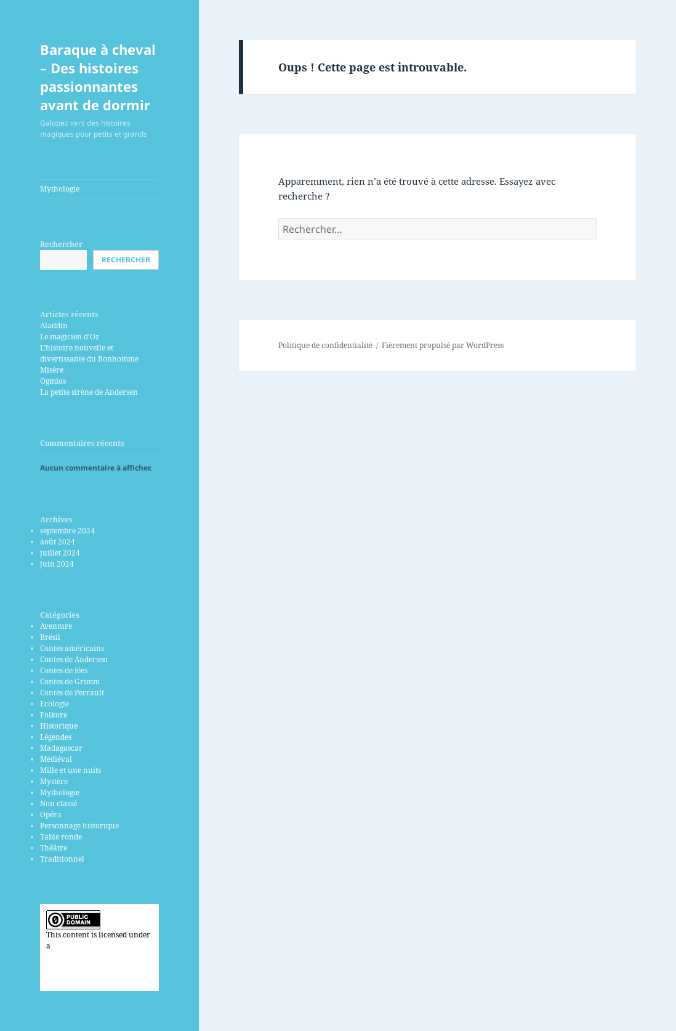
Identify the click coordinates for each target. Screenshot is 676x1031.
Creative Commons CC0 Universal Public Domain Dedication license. (90, 956)
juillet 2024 (60, 553)
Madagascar (61, 748)
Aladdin (54, 325)
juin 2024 (57, 564)
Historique (59, 726)
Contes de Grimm (70, 681)
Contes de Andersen (74, 659)
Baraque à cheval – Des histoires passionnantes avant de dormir (98, 77)
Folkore (53, 715)
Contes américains (72, 648)
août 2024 (57, 541)
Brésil (50, 637)
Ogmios (53, 381)
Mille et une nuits (70, 770)
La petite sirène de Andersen (89, 392)
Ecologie (54, 703)
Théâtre (53, 848)
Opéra (51, 814)
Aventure (56, 626)
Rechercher (61, 244)
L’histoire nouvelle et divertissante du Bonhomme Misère (89, 358)
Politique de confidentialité (325, 345)
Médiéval (56, 759)
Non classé (58, 803)
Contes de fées (63, 670)
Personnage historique (79, 825)
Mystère (54, 781)
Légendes (55, 737)
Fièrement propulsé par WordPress (443, 345)
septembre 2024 (67, 530)
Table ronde (61, 836)
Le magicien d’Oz (69, 336)
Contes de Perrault (72, 692)
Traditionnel (62, 859)
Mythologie (59, 189)
